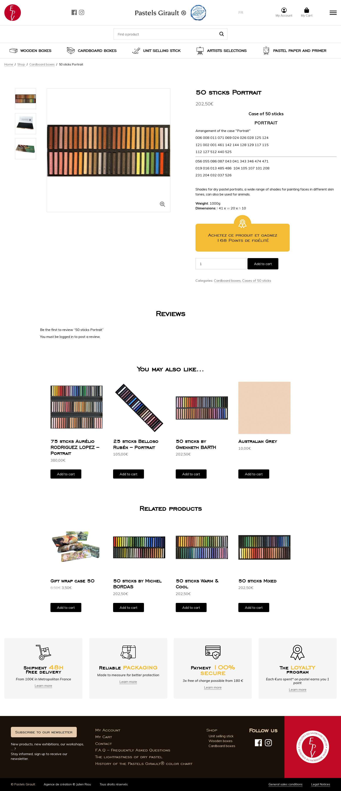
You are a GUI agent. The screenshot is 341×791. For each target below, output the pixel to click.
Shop (21, 64)
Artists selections (227, 50)
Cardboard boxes (97, 50)
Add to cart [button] (66, 474)
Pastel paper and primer (299, 50)
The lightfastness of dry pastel (128, 756)
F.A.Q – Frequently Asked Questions (132, 750)
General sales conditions (286, 784)
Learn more (43, 685)
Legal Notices (320, 784)
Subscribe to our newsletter (43, 732)
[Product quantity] (221, 263)
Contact (103, 743)
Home (9, 64)
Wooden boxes (35, 50)
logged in (67, 336)
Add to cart (263, 264)
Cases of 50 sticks (256, 280)
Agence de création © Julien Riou (67, 784)
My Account (107, 730)
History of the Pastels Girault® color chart (143, 763)
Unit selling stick (162, 50)
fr (240, 12)
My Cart (103, 736)
